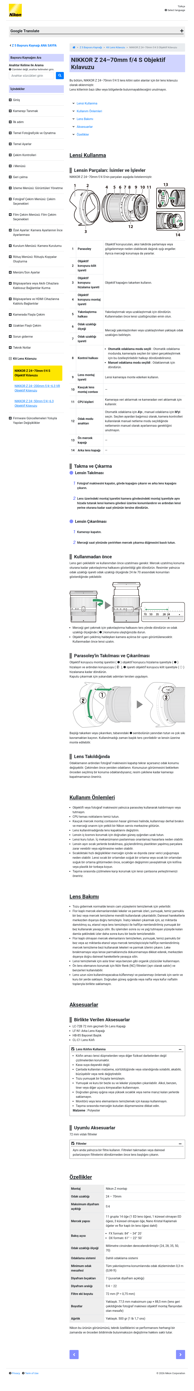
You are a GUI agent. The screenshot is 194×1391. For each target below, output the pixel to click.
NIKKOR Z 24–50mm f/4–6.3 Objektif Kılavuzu (34, 403)
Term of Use (31, 1373)
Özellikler (83, 134)
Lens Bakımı (85, 119)
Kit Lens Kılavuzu (115, 47)
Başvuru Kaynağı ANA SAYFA (34, 45)
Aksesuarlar (85, 127)
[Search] (31, 75)
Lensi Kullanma (87, 103)
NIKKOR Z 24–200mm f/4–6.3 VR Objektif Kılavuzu (37, 388)
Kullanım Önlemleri (89, 111)
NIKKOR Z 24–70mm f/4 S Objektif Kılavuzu (32, 373)
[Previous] (74, 1354)
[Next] (180, 1354)
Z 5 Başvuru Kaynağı (91, 47)
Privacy (16, 1373)
